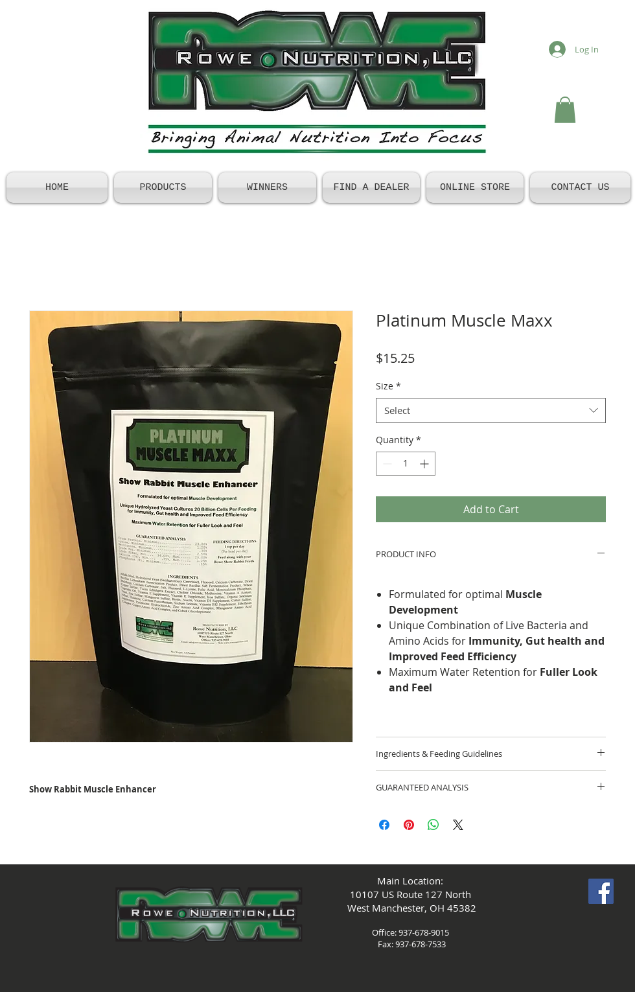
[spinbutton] (405, 463)
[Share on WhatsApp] (433, 825)
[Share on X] (458, 825)
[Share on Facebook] (384, 825)
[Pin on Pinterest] (409, 825)
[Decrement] (386, 463)
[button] (565, 110)
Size (388, 386)
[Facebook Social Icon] (601, 891)
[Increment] (425, 463)
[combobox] (491, 410)
